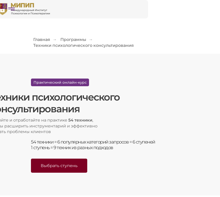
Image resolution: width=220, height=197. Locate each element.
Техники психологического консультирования (83, 45)
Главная (41, 39)
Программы (73, 39)
